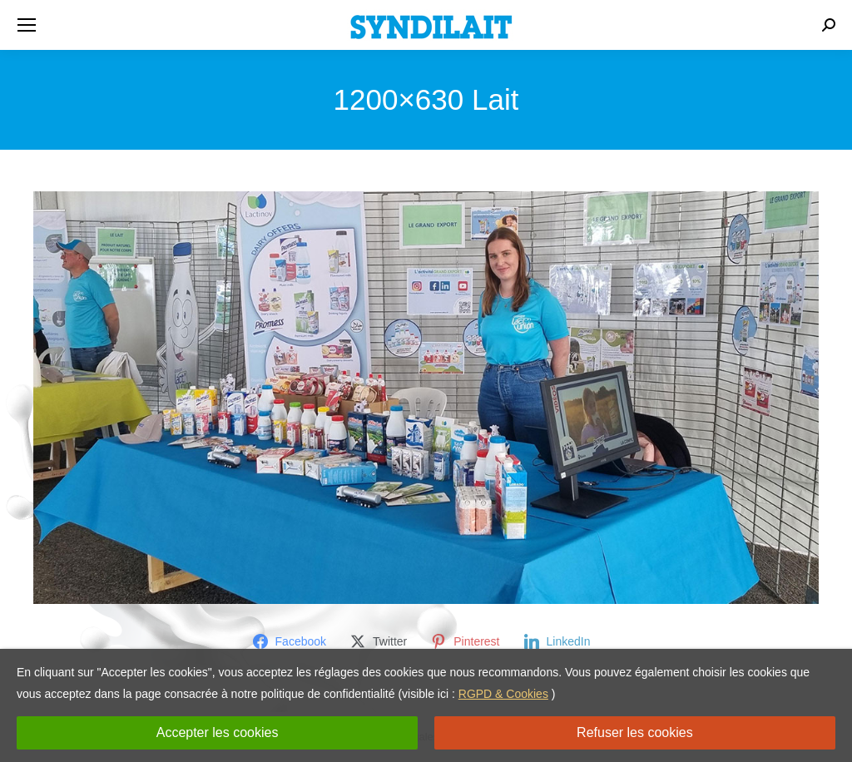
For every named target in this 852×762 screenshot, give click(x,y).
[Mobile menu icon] (27, 25)
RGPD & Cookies (503, 693)
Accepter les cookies (217, 732)
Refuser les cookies (635, 732)
